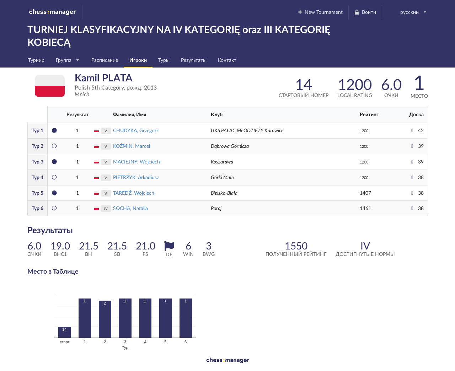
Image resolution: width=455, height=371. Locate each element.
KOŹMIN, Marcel (131, 146)
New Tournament (320, 12)
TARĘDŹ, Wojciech (133, 193)
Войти (365, 12)
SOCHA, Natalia (130, 208)
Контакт (227, 60)
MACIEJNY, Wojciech (136, 161)
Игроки (138, 60)
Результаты (194, 60)
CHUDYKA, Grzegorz (136, 130)
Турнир (36, 60)
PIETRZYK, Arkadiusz (136, 177)
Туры (164, 60)
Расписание (104, 60)
